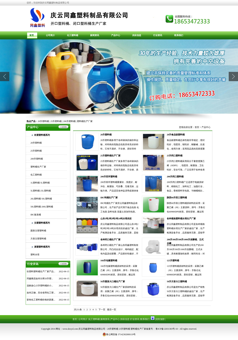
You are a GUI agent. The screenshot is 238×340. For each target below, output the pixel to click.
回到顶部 (160, 319)
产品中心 (115, 35)
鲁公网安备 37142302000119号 (119, 334)
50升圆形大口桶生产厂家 (112, 281)
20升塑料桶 (43, 121)
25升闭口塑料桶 (174, 155)
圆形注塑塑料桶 (38, 230)
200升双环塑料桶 (108, 176)
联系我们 (178, 35)
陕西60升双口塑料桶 (177, 197)
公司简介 (50, 35)
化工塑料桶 (72, 35)
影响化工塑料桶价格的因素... (41, 299)
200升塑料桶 (69, 121)
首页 (31, 35)
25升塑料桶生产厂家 (110, 155)
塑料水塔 (34, 254)
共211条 (78, 309)
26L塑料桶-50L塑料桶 (41, 198)
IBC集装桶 (35, 214)
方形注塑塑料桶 (38, 238)
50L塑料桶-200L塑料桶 (41, 206)
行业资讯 (157, 35)
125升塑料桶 (173, 260)
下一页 (102, 309)
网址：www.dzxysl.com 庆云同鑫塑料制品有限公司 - (81, 329)
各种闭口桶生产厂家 (110, 239)
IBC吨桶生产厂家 (109, 197)
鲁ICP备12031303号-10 (166, 329)
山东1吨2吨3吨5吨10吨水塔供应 (116, 218)
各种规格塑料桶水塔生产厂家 (181, 218)
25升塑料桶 (56, 121)
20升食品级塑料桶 (176, 134)
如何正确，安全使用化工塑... (41, 292)
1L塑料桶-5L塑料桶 (40, 182)
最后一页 (111, 309)
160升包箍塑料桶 (108, 260)
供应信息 (136, 35)
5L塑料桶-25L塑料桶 (40, 190)
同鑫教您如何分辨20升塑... (40, 278)
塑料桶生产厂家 (85, 121)
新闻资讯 (94, 35)
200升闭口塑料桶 (175, 176)
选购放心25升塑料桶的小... (40, 285)
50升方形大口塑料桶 (177, 281)
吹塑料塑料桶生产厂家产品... (41, 271)
